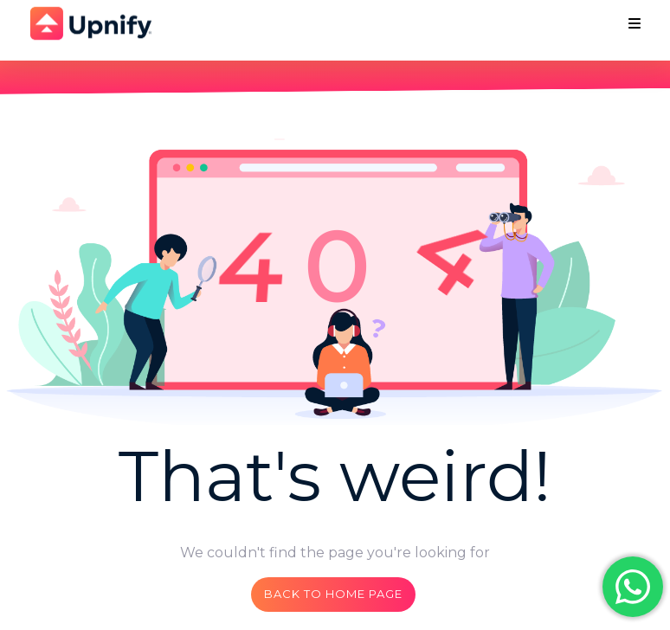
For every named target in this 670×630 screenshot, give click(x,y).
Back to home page (333, 594)
